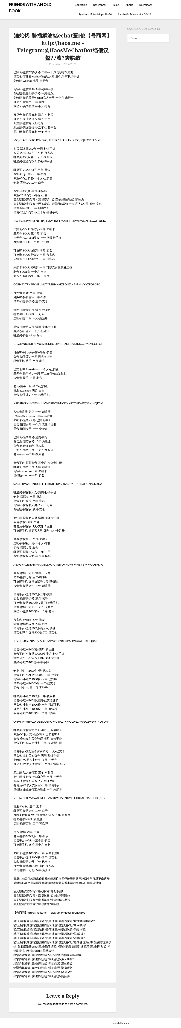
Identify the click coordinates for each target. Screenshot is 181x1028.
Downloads (145, 4)
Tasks (116, 4)
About (129, 4)
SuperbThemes (120, 1022)
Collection (81, 4)
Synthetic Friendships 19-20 (95, 14)
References (100, 4)
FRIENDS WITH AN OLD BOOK (30, 7)
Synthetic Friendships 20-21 (134, 14)
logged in (58, 1003)
